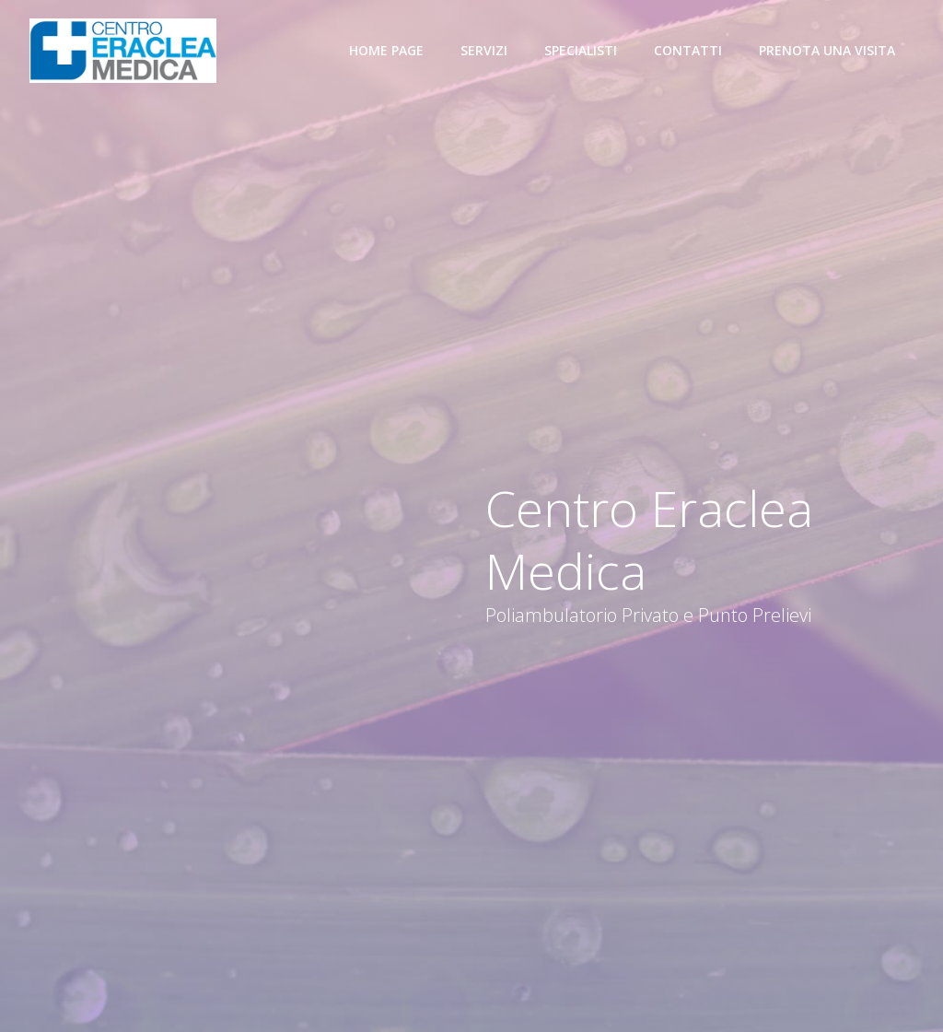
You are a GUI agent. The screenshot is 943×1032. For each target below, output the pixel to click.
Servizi (483, 50)
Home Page (386, 50)
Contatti (688, 50)
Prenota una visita (827, 50)
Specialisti (580, 50)
